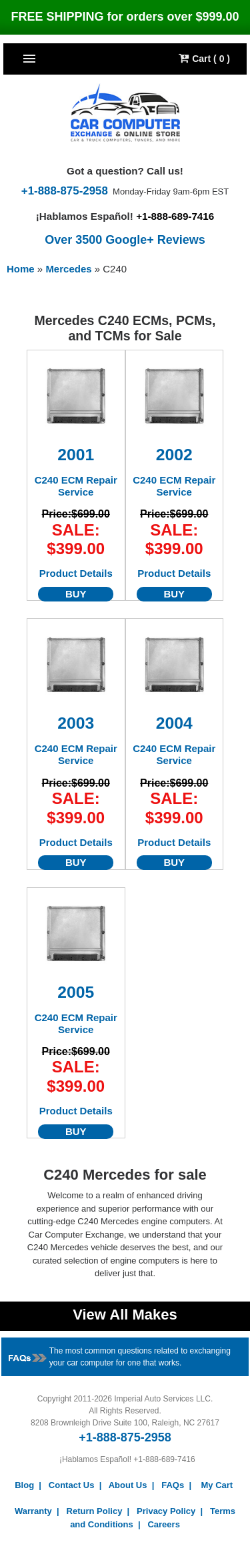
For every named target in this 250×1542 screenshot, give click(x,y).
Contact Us (72, 1485)
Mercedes (69, 268)
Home (21, 268)
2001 (75, 455)
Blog (24, 1485)
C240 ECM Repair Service (76, 486)
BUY (76, 593)
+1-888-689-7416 (175, 216)
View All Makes (125, 1314)
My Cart (217, 1485)
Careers (163, 1524)
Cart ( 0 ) (204, 58)
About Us (128, 1485)
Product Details (76, 573)
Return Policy (95, 1511)
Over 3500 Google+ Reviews (125, 239)
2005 (75, 992)
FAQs (172, 1485)
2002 (174, 455)
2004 (174, 723)
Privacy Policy (166, 1511)
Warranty (33, 1511)
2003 (75, 723)
